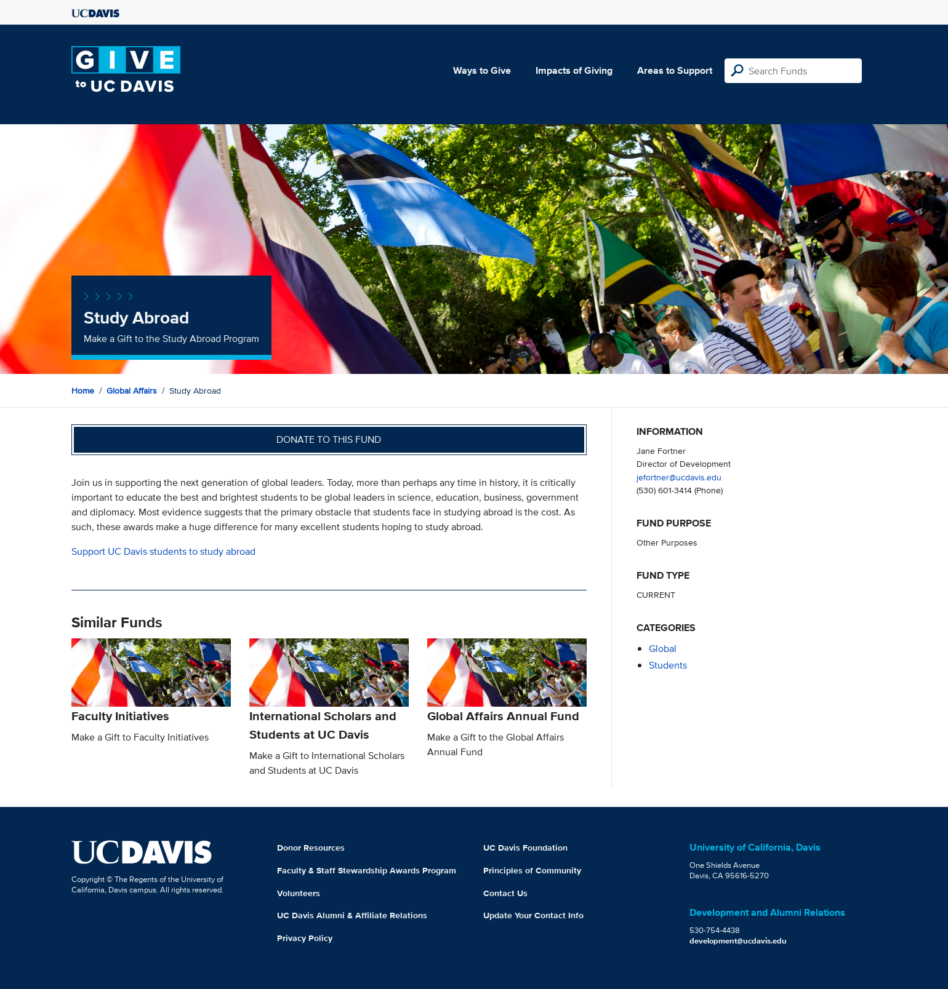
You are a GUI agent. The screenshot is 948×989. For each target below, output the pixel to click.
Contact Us (505, 893)
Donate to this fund (328, 439)
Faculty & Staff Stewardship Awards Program (366, 870)
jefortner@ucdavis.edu (679, 477)
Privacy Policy (304, 938)
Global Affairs (131, 390)
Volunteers (298, 893)
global (663, 648)
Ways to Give (482, 70)
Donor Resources (311, 847)
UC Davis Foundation (525, 847)
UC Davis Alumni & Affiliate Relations (352, 915)
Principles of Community (532, 870)
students (668, 665)
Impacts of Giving (574, 70)
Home (82, 390)
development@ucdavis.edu (738, 941)
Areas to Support (674, 70)
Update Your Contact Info (533, 915)
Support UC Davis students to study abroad (163, 551)
